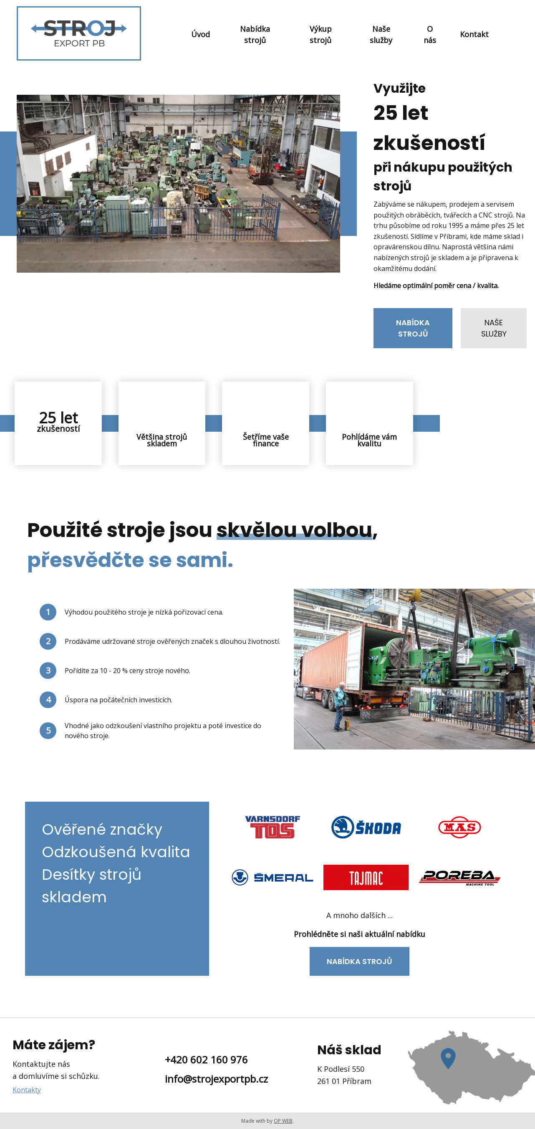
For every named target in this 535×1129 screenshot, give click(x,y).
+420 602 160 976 (206, 1059)
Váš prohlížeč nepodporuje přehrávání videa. (178, 184)
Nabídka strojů (255, 34)
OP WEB (283, 1120)
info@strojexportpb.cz (216, 1079)
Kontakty (27, 1089)
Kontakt (474, 34)
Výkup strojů (321, 34)
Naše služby (381, 34)
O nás (430, 34)
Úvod (200, 34)
